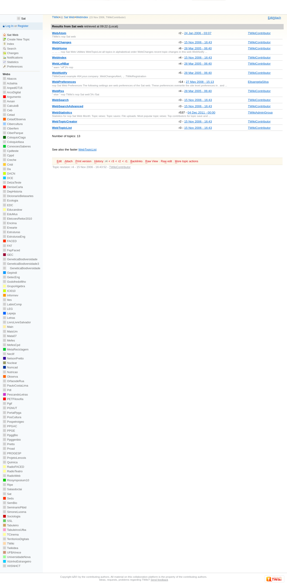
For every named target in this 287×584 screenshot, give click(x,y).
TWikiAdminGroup (260, 112)
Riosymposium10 (16, 480)
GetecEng (11, 277)
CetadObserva (14, 119)
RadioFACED (13, 466)
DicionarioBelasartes (18, 196)
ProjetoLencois (14, 457)
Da (7, 169)
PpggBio (10, 435)
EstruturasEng (14, 236)
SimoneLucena (14, 512)
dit (270, 18)
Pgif (7, 403)
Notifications (13, 57)
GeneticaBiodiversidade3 (21, 263)
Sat (21, 18)
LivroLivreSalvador (17, 322)
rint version (83, 161)
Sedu (8, 498)
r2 (119, 161)
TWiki (55, 17)
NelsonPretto (13, 358)
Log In (10, 26)
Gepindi (10, 272)
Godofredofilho (14, 281)
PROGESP (12, 453)
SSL (8, 521)
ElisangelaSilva (258, 81)
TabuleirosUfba (14, 530)
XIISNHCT (11, 566)
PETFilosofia (13, 399)
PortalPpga (12, 412)
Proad (9, 448)
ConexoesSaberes (17, 146)
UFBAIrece (12, 552)
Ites (7, 300)
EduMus (10, 214)
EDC (8, 205)
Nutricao (10, 372)
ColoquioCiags (14, 137)
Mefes (9, 340)
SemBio (10, 503)
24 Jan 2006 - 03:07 (197, 33)
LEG (8, 309)
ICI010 (9, 291)
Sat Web (69, 17)
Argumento (12, 96)
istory (98, 161)
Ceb (7, 110)
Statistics (11, 62)
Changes (11, 53)
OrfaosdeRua (13, 381)
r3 (112, 161)
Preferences (13, 66)
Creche (9, 160)
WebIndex (82, 17)
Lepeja (9, 313)
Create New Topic (16, 39)
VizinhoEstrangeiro (17, 561)
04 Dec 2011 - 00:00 (201, 112)
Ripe (8, 484)
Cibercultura (13, 124)
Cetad (9, 114)
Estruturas (11, 232)
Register (23, 26)
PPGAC (10, 426)
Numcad (10, 367)
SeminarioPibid (14, 507)
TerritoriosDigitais (16, 539)
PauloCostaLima (15, 385)
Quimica (10, 462)
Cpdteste (11, 151)
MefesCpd (11, 345)
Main (8, 326)
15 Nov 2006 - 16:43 (198, 42)
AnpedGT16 (12, 88)
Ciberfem (11, 128)
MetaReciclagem (15, 349)
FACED (10, 241)
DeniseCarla (13, 187)
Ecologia (10, 200)
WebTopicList (87, 149)
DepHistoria (12, 191)
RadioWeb (11, 475)
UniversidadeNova (16, 557)
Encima (10, 223)
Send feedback (159, 579)
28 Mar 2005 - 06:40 (198, 48)
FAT (7, 245)
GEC (8, 254)
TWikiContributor (115, 17)
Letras (9, 317)
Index (8, 44)
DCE (8, 178)
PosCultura (12, 417)
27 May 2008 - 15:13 (200, 81)
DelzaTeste (12, 182)
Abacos (10, 78)
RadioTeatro (13, 471)
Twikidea (10, 548)
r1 (126, 161)
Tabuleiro (11, 525)
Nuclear (10, 363)
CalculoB (11, 105)
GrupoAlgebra (14, 286)
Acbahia (10, 83)
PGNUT (10, 408)
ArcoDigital (12, 92)
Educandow (12, 209)
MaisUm (10, 331)
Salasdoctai (12, 489)
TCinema (11, 534)
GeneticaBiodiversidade (20, 259)
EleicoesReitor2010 (17, 218)
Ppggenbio (12, 439)
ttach (277, 18)
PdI (7, 390)
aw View (151, 161)
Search (9, 48)
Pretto (9, 444)
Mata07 (10, 336)
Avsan (9, 101)
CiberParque (13, 133)
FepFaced (11, 250)
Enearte (10, 227)
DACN (9, 173)
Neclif (8, 354)
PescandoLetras (15, 394)
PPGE (9, 430)
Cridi (8, 164)
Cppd (8, 155)
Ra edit (166, 161)
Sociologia (11, 516)
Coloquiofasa (13, 142)
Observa (10, 376)
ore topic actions (186, 161)
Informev (10, 295)
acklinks (136, 161)
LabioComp (12, 304)
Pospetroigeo (13, 421)
